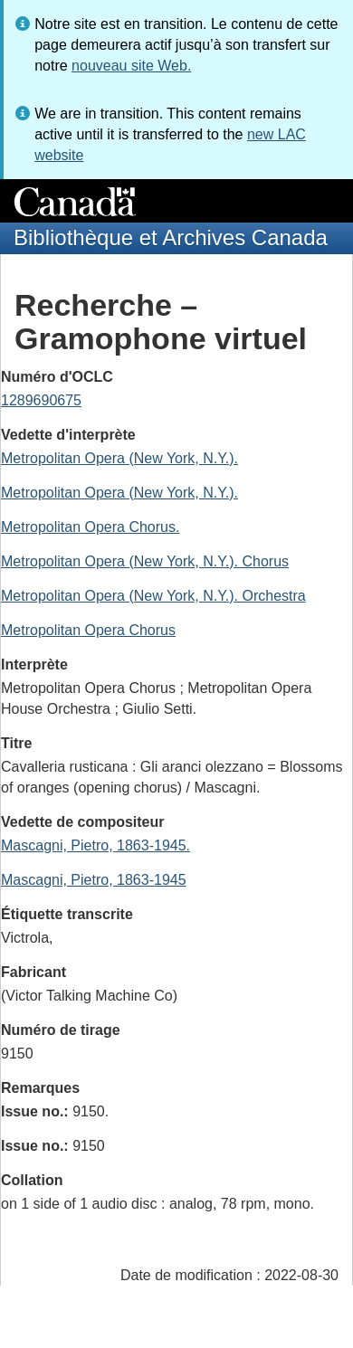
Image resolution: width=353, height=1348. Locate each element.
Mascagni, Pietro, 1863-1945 (93, 880)
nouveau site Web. (131, 65)
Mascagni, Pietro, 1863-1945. (95, 845)
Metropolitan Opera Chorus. (90, 527)
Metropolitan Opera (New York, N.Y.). (119, 458)
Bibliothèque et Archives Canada (171, 237)
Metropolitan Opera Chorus (88, 630)
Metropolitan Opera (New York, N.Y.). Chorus (145, 561)
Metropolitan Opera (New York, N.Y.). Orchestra (153, 595)
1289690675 (41, 400)
